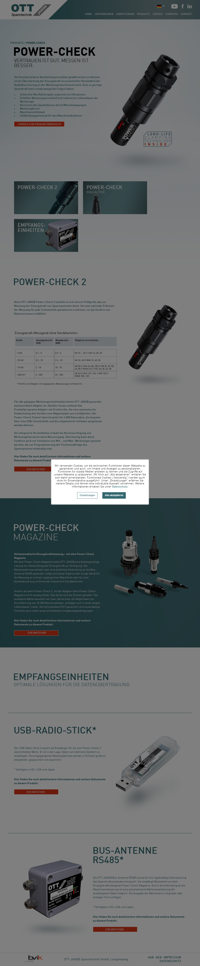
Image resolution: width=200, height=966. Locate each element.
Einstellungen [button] (87, 495)
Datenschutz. (120, 486)
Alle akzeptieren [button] (114, 495)
